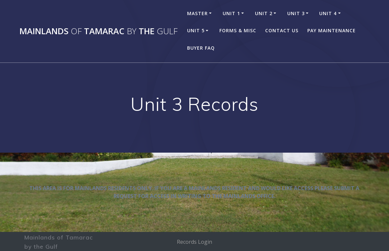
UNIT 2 (263, 13)
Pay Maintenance (331, 30)
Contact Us (281, 30)
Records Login (194, 241)
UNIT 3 (296, 13)
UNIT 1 (231, 13)
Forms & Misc (237, 30)
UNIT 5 (196, 30)
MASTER (197, 13)
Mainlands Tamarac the (98, 31)
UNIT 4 (328, 13)
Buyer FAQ (201, 48)
